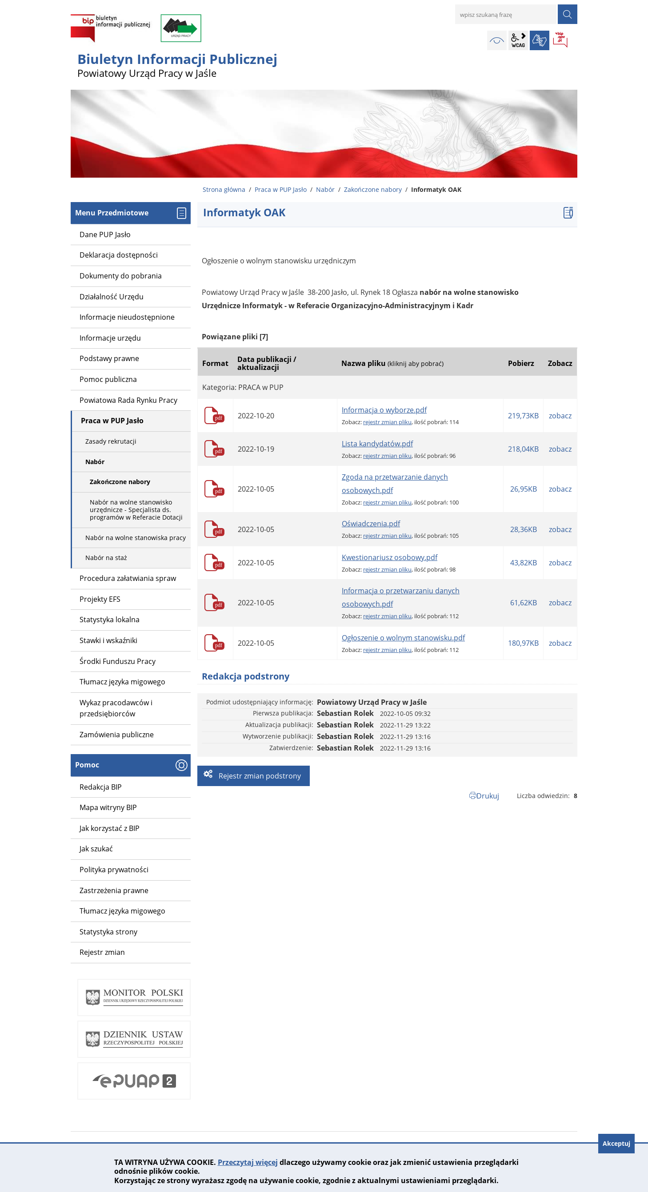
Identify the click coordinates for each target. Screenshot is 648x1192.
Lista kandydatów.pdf (377, 444)
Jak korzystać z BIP (110, 828)
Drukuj (487, 796)
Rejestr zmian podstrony (259, 776)
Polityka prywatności (114, 869)
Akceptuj (616, 1143)
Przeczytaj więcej (248, 1162)
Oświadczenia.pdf (371, 523)
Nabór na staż (106, 557)
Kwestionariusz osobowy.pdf (389, 557)
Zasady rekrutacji (110, 441)
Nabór (325, 189)
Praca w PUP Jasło (281, 189)
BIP (561, 40)
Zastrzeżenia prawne (114, 890)
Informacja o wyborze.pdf (384, 410)
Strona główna (224, 189)
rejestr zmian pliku (387, 422)
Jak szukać (96, 849)
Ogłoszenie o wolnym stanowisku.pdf (403, 638)
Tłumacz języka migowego (122, 911)
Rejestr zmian (102, 952)
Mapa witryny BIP (108, 807)
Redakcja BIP (101, 787)
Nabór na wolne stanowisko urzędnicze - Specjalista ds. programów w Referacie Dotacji (136, 509)
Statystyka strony (108, 932)
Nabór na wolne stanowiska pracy (135, 537)
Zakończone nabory (373, 189)
